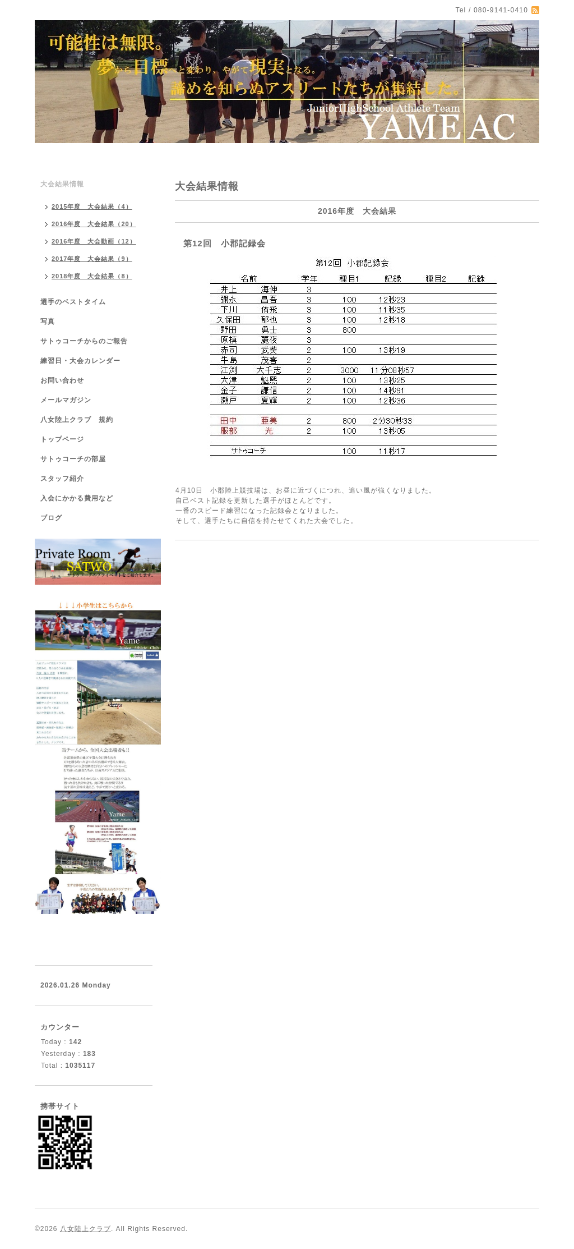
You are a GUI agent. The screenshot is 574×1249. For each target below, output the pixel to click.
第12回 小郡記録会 (224, 243)
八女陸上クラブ (85, 1229)
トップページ (62, 439)
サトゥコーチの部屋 (73, 459)
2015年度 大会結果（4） (92, 206)
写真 (47, 321)
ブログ (51, 518)
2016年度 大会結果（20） (94, 224)
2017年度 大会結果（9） (92, 258)
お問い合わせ (62, 380)
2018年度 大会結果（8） (92, 276)
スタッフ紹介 (62, 479)
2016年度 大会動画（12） (94, 241)
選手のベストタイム (73, 302)
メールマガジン (65, 400)
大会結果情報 (62, 184)
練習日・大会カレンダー (80, 361)
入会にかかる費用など (76, 498)
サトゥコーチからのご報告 (84, 341)
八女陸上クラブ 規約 (76, 420)
